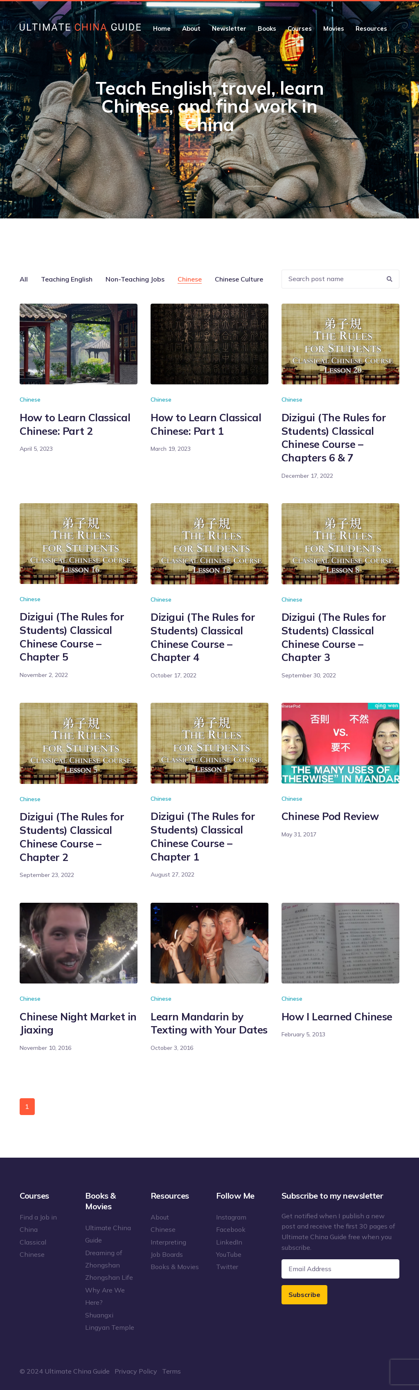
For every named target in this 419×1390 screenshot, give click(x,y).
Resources (371, 28)
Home (162, 28)
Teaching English (66, 279)
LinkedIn (229, 1242)
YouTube (228, 1254)
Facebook (231, 1229)
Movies (333, 28)
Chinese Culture (239, 279)
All (24, 279)
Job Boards (167, 1254)
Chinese (190, 279)
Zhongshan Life (109, 1277)
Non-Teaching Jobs (135, 279)
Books (267, 28)
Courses (300, 28)
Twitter (227, 1267)
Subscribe (304, 1294)
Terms (171, 1371)
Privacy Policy (136, 1371)
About (191, 28)
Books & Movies (175, 1267)
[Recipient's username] (331, 279)
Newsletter (229, 28)
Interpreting (168, 1242)
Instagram (231, 1217)
